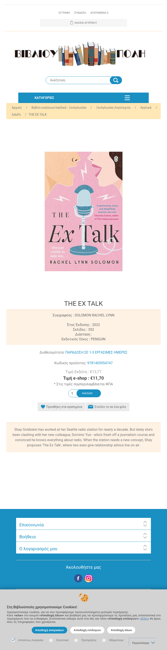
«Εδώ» (144, 618)
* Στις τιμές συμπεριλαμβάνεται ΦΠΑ (83, 384)
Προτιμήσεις (89, 640)
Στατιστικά (62, 640)
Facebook (78, 578)
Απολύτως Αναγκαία (30, 640)
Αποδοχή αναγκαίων (49, 630)
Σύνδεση (80, 12)
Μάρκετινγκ (116, 640)
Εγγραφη (64, 12)
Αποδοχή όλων (121, 630)
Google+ (89, 578)
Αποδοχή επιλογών (87, 630)
